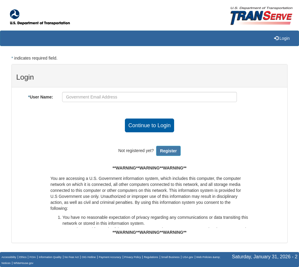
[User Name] (149, 97)
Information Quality (50, 257)
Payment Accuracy (110, 257)
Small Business (170, 257)
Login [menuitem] (282, 38)
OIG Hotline (89, 257)
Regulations (151, 257)
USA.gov (188, 257)
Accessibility (9, 257)
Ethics (23, 257)
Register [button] (168, 150)
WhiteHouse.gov (23, 263)
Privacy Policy (132, 257)
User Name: (40, 97)
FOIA (32, 257)
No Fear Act (72, 257)
